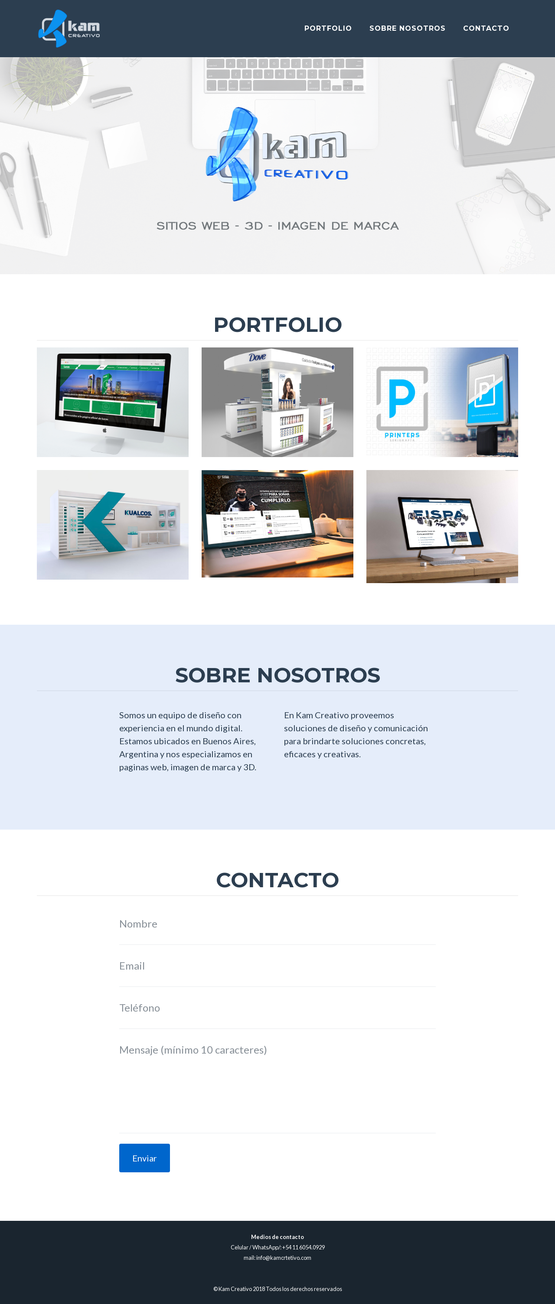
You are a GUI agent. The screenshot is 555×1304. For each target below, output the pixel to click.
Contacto (486, 32)
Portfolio (328, 32)
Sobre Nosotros (407, 32)
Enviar (144, 1158)
